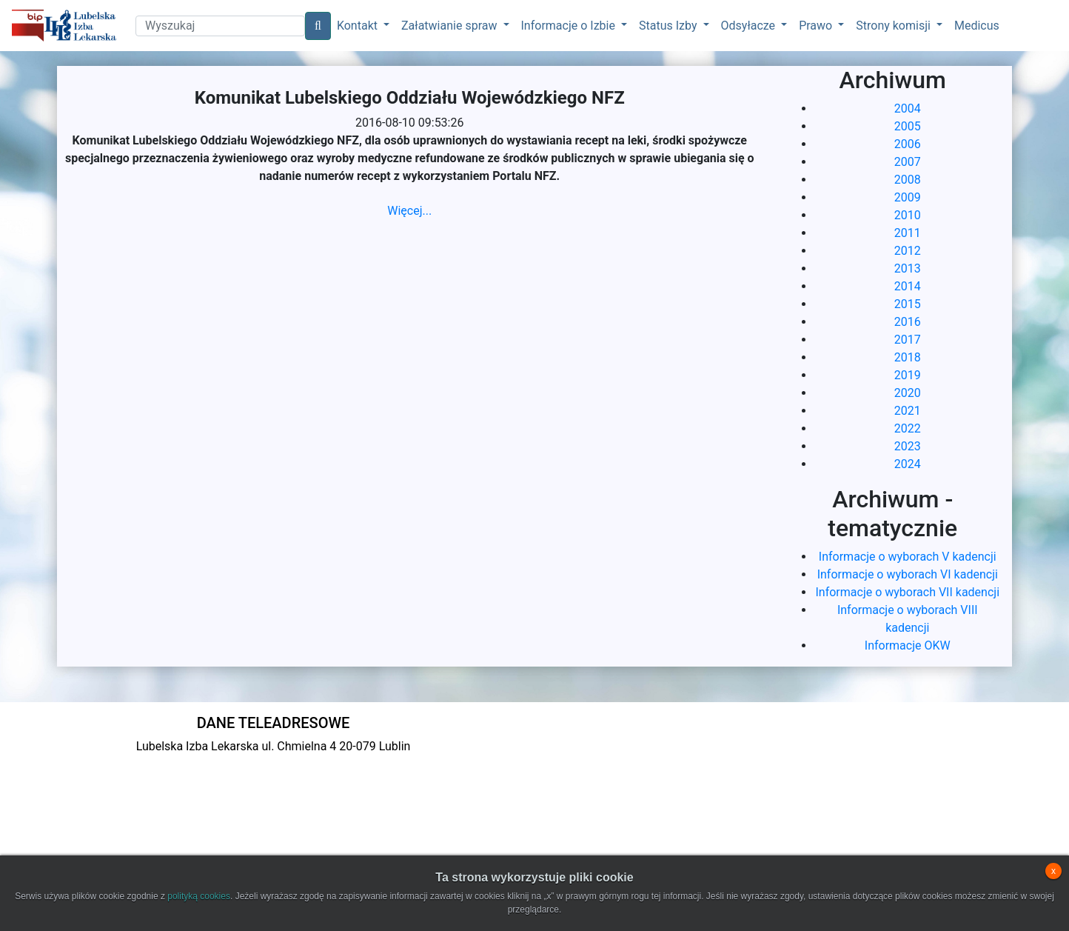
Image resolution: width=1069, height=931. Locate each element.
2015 (907, 304)
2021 (907, 411)
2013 (907, 268)
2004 (907, 108)
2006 (907, 144)
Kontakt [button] (359, 26)
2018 (907, 357)
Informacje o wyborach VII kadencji (907, 592)
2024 (907, 464)
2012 (907, 251)
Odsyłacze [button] (750, 26)
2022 (907, 428)
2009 (907, 197)
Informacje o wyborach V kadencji (907, 557)
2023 (907, 446)
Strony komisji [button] (895, 26)
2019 (907, 375)
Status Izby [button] (669, 26)
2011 (907, 233)
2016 (907, 322)
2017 (907, 340)
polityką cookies (198, 896)
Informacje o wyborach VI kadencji (907, 574)
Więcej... (409, 211)
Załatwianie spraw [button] (450, 26)
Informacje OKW (908, 645)
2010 (907, 215)
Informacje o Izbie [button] (569, 26)
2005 (907, 126)
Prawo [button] (817, 26)
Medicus (976, 26)
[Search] (220, 26)
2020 (907, 393)
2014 (907, 286)
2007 (907, 162)
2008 (907, 180)
